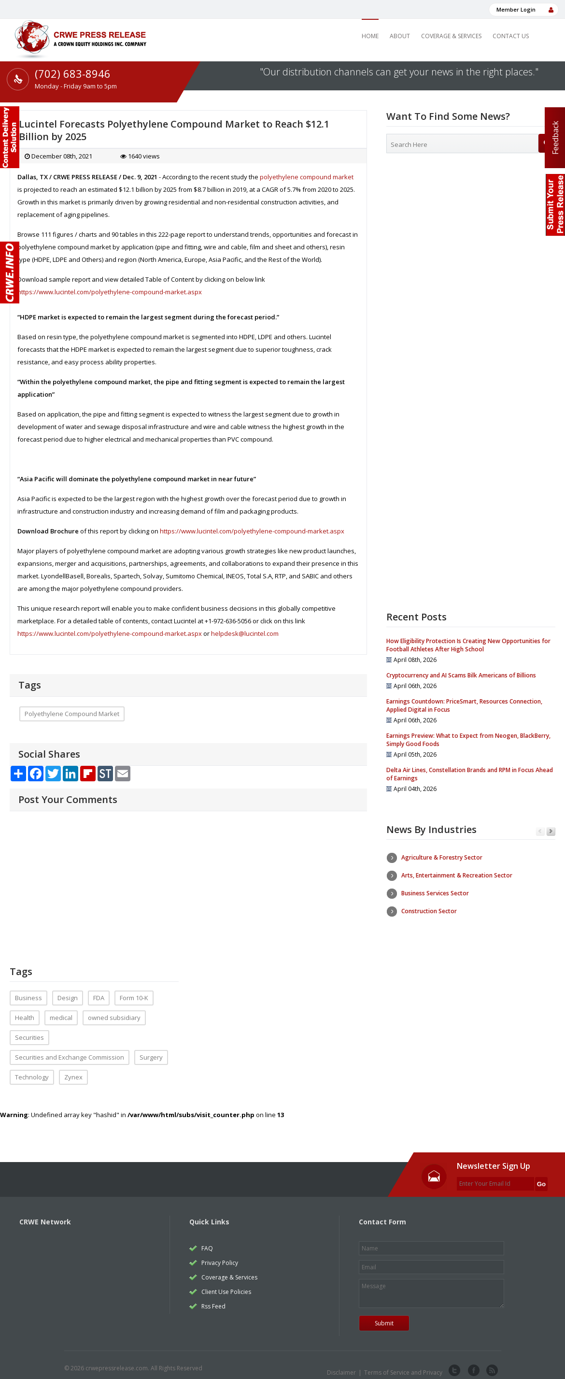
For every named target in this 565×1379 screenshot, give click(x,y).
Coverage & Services (451, 36)
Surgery (151, 1050)
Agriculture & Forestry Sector (441, 857)
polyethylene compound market (306, 176)
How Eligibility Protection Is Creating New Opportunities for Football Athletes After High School (468, 645)
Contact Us (511, 36)
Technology (32, 1069)
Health (24, 1010)
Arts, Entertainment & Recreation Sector (456, 875)
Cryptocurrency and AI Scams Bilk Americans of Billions (461, 675)
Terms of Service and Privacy (403, 1365)
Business (28, 990)
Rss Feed (213, 1299)
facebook (473, 1363)
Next (550, 831)
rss (491, 1363)
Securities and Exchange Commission (69, 1050)
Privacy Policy (219, 1255)
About (400, 36)
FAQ (207, 1241)
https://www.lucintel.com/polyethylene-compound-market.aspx (109, 291)
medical (61, 1010)
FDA (98, 990)
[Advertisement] (470, 239)
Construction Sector (429, 911)
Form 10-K (134, 990)
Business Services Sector (435, 893)
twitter (454, 1363)
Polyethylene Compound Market (72, 713)
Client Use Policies (226, 1284)
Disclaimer (341, 1365)
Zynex (73, 1069)
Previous (540, 831)
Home (370, 36)
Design (67, 990)
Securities (29, 1030)
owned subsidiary (114, 1010)
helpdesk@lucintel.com (245, 633)
